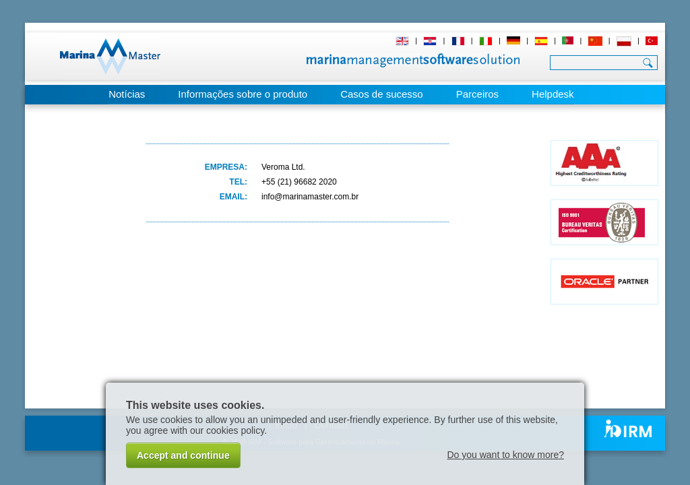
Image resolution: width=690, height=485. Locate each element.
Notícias (126, 94)
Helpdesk (553, 94)
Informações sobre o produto (242, 94)
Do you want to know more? (505, 454)
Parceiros (477, 94)
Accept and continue (183, 455)
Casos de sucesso (381, 94)
